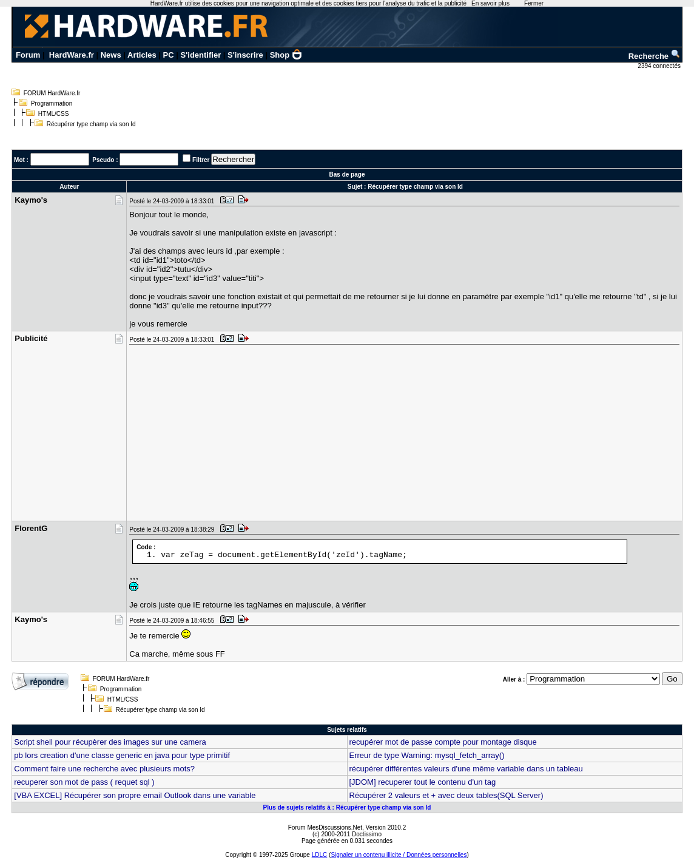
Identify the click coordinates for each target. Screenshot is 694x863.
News (111, 54)
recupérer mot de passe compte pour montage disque (443, 741)
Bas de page (347, 174)
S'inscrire (245, 54)
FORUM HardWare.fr (52, 93)
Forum (28, 54)
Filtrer (200, 160)
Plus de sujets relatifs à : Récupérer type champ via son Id (347, 807)
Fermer (534, 3)
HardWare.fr (71, 54)
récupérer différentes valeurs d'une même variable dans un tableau (466, 768)
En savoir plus (490, 3)
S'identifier (201, 54)
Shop (286, 54)
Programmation (51, 103)
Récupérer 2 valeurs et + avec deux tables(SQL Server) (446, 795)
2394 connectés (660, 66)
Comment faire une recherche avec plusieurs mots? (104, 768)
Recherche (654, 56)
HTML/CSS (53, 113)
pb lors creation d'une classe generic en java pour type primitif (122, 755)
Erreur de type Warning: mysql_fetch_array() (427, 755)
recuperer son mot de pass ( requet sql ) (84, 782)
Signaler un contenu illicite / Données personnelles (399, 854)
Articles (142, 54)
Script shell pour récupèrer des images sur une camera (110, 741)
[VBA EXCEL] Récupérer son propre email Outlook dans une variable (134, 795)
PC (168, 54)
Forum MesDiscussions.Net (325, 827)
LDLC (320, 854)
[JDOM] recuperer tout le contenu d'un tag (422, 782)
